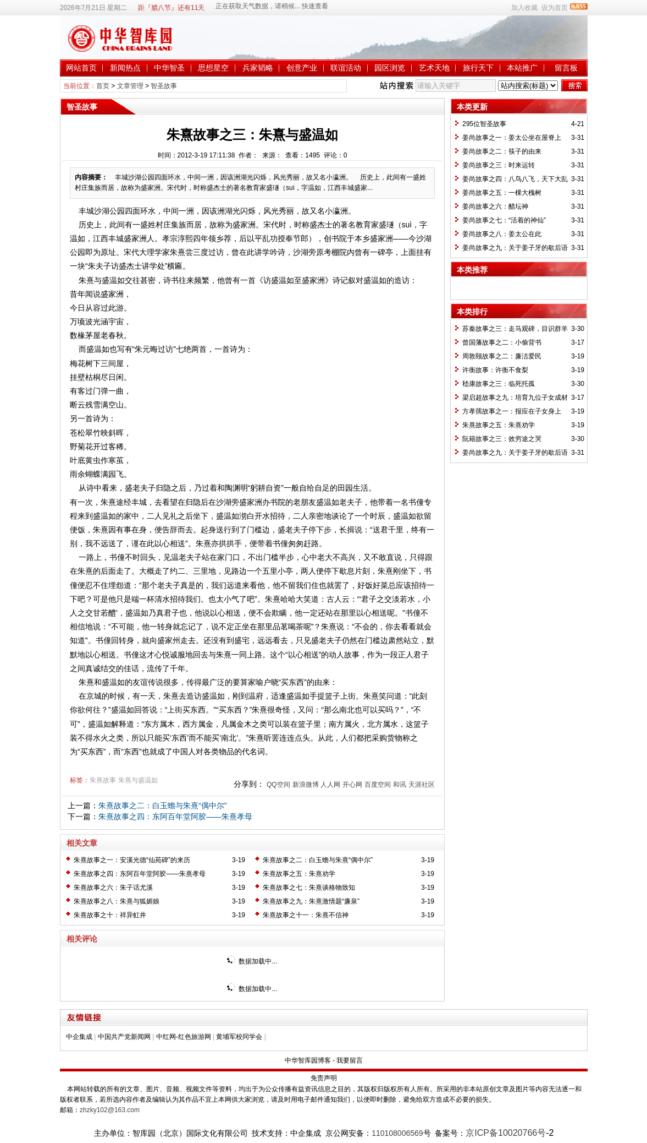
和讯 (399, 784)
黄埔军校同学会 (239, 1037)
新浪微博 (305, 784)
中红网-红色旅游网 (183, 1037)
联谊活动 (345, 67)
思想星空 (213, 67)
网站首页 (81, 67)
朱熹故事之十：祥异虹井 (110, 915)
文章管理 (130, 86)
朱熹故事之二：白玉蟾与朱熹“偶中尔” (162, 805)
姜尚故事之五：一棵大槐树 (501, 193)
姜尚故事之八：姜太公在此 (501, 234)
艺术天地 (434, 67)
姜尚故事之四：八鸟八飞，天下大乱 (515, 179)
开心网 (352, 784)
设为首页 (554, 8)
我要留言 (349, 1060)
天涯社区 (421, 784)
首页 (102, 86)
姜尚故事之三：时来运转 (498, 165)
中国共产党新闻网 (124, 1037)
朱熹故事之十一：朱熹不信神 (306, 915)
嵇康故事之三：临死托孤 (498, 384)
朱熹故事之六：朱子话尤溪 (113, 887)
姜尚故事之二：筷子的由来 (501, 151)
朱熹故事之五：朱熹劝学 (299, 874)
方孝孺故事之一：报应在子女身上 (511, 411)
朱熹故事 (103, 780)
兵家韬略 (257, 67)
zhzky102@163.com (110, 1110)
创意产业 (301, 67)
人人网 (330, 784)
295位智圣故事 (484, 124)
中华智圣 (169, 67)
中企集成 (79, 1037)
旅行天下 (478, 67)
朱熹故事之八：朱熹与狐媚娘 (116, 901)
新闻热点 (125, 67)
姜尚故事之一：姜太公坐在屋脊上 (511, 137)
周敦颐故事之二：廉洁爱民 (501, 356)
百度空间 (377, 784)
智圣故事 (164, 86)
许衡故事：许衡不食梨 (495, 370)
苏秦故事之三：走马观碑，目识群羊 (515, 329)
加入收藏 (524, 8)
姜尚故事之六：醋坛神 (495, 206)
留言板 (566, 67)
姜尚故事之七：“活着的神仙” (504, 220)
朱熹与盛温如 (138, 780)
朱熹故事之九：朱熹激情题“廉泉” (311, 901)
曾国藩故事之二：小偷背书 (501, 342)
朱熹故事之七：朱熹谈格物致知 (309, 887)
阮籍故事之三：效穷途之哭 (501, 439)
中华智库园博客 (308, 1060)
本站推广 (522, 67)
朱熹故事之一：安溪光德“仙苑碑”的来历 (132, 860)
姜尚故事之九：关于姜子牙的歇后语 (515, 248)
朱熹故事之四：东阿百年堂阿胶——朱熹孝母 (175, 816)
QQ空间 (278, 784)
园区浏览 (389, 67)
